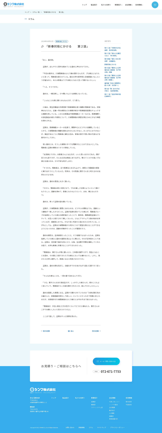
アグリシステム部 (97, 407)
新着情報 (81, 427)
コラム (91, 427)
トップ (81, 5)
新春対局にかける (61, 41)
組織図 (111, 416)
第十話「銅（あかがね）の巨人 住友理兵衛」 (113, 90)
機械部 (93, 405)
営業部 (93, 402)
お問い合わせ (70, 427)
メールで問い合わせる (106, 361)
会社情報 (127, 5)
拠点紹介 (112, 410)
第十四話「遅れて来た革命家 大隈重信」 (113, 60)
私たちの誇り (104, 5)
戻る (72, 331)
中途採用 (129, 405)
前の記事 (46, 331)
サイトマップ (101, 427)
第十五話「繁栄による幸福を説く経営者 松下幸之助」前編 (113, 70)
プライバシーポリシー (117, 427)
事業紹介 (116, 5)
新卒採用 (129, 402)
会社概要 (112, 407)
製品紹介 (91, 5)
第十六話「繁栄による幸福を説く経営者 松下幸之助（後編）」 (113, 77)
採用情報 (138, 5)
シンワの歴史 (113, 405)
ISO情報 (111, 413)
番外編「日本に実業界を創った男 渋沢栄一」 (113, 84)
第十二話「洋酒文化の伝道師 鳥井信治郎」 (113, 49)
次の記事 (95, 331)
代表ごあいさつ (114, 402)
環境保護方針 (113, 419)
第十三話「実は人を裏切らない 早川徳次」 (113, 54)
